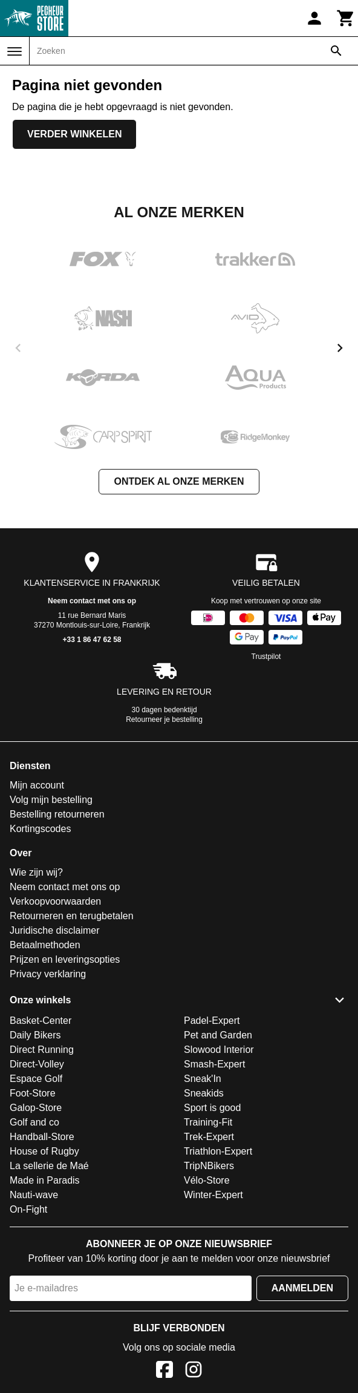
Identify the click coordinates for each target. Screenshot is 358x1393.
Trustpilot (266, 656)
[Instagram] (193, 1371)
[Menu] (14, 51)
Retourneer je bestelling (164, 719)
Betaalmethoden (45, 945)
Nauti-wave (34, 1195)
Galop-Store (36, 1108)
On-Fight (28, 1209)
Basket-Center (40, 1020)
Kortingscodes (40, 829)
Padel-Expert (212, 1020)
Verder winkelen (74, 134)
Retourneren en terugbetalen (72, 916)
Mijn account (37, 785)
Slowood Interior (219, 1049)
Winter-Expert (213, 1195)
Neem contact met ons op (92, 601)
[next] (339, 347)
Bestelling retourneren (57, 814)
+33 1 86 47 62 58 (91, 639)
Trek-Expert (209, 1137)
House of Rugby (44, 1151)
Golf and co (34, 1122)
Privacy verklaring (48, 974)
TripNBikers (209, 1166)
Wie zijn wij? (36, 872)
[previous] (18, 347)
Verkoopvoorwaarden (55, 901)
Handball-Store (42, 1137)
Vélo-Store (207, 1180)
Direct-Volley (37, 1064)
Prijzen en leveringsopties (65, 959)
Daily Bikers (35, 1035)
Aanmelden (302, 1288)
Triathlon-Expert (218, 1151)
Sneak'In (202, 1078)
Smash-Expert (214, 1064)
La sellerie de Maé (49, 1166)
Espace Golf (36, 1078)
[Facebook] (164, 1371)
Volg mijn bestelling (51, 800)
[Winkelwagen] (346, 18)
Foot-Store (33, 1093)
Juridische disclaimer (55, 930)
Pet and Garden (218, 1035)
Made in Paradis (45, 1180)
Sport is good (212, 1108)
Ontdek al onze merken (179, 481)
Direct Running (42, 1049)
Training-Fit (208, 1122)
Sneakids (204, 1093)
